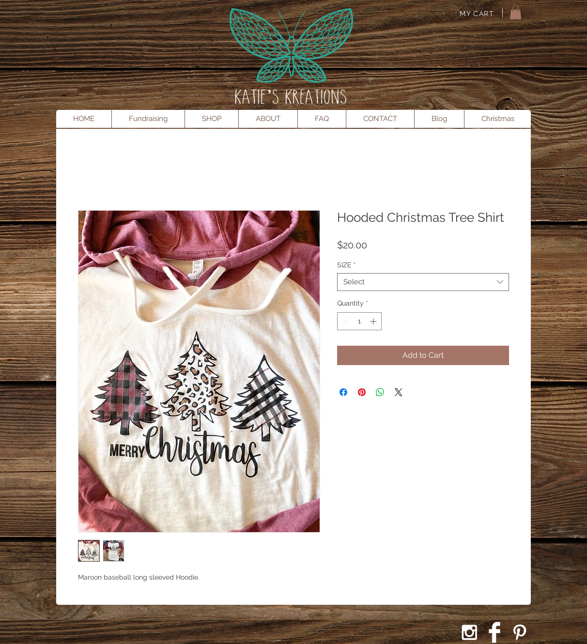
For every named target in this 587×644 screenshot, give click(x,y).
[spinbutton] (359, 321)
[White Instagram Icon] (469, 632)
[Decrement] (345, 321)
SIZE (346, 265)
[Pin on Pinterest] (362, 392)
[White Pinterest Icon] (519, 632)
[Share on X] (398, 392)
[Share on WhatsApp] (380, 392)
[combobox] (423, 282)
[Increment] (374, 321)
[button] (516, 12)
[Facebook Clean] (494, 632)
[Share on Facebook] (343, 392)
